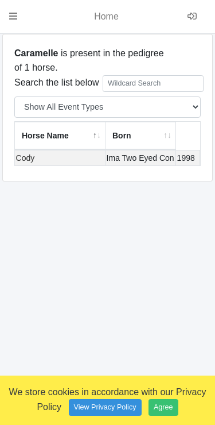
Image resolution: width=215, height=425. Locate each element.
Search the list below (109, 83)
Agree (163, 407)
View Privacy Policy (105, 407)
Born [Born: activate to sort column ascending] (121, 135)
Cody (25, 158)
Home (106, 16)
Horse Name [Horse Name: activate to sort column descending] (45, 135)
